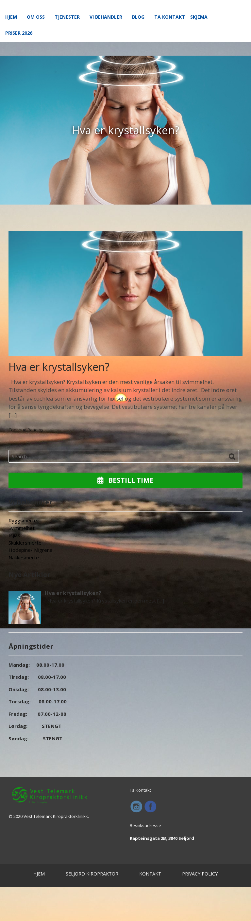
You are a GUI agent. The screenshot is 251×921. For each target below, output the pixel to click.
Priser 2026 (18, 33)
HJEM (39, 874)
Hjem (11, 17)
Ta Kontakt (169, 17)
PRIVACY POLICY (200, 874)
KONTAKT (150, 874)
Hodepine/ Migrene (30, 550)
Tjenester (67, 17)
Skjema (199, 17)
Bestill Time (125, 480)
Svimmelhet (21, 528)
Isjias (14, 535)
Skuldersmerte (25, 542)
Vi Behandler (106, 17)
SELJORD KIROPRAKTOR (92, 874)
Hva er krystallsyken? (58, 367)
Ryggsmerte (22, 520)
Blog (138, 17)
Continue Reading (25, 430)
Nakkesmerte (23, 557)
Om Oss (36, 17)
